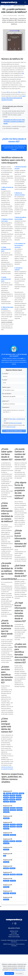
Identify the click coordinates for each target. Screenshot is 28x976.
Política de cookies (11, 426)
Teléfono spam (6, 387)
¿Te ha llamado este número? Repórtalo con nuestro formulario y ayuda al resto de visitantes (14, 147)
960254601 (6, 880)
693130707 (18, 841)
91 (4, 793)
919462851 (6, 801)
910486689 (15, 793)
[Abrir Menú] (25, 2)
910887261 (12, 797)
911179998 (21, 793)
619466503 (19, 874)
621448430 (6, 828)
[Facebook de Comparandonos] (13, 923)
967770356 (12, 880)
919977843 (18, 797)
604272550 (12, 809)
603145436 (12, 807)
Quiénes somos (14, 931)
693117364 (12, 841)
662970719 (6, 899)
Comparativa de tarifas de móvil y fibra (14, 120)
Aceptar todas (9, 973)
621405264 (6, 826)
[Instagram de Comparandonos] (15, 923)
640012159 (12, 868)
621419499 (19, 824)
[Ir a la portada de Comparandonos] (14, 919)
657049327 (6, 835)
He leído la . (13, 423)
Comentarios (6, 407)
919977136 (6, 797)
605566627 (6, 809)
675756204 (6, 887)
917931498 (12, 795)
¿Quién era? (5, 401)
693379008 (6, 843)
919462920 (12, 801)
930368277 (6, 893)
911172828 (18, 799)
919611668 (6, 795)
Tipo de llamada (7, 393)
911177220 (18, 795)
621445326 (12, 826)
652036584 (12, 835)
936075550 (12, 893)
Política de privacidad (16, 423)
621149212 (19, 826)
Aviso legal (14, 933)
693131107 (6, 841)
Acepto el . (14, 419)
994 (4, 855)
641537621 (6, 868)
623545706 (12, 824)
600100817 (19, 809)
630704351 (6, 849)
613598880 (6, 874)
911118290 (6, 799)
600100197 (6, 807)
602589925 (19, 807)
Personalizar (19, 973)
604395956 (6, 812)
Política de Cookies (20, 970)
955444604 (6, 818)
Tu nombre (5, 373)
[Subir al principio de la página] (0, 906)
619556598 (12, 874)
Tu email (5, 380)
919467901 (12, 799)
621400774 (6, 824)
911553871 (8, 793)
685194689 (6, 862)
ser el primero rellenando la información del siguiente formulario (13, 97)
